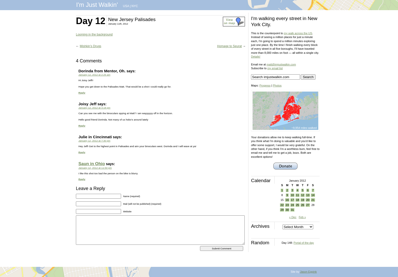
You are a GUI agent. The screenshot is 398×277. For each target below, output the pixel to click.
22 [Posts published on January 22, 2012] (282, 204)
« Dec (292, 217)
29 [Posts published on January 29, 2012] (282, 209)
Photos (277, 85)
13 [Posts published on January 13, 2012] (307, 195)
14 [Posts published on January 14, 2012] (312, 195)
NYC (134, 6)
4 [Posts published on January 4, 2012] (297, 190)
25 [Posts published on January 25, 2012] (297, 204)
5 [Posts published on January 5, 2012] (302, 190)
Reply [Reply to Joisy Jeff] (81, 125)
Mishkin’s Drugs (90, 46)
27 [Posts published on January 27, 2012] (307, 204)
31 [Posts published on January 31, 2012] (292, 209)
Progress (265, 85)
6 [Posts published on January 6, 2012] (307, 190)
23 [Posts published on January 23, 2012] (287, 204)
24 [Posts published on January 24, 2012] (292, 204)
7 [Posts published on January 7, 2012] (313, 190)
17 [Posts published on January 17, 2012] (292, 199)
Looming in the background (94, 34)
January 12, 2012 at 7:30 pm (94, 140)
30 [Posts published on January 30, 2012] (287, 209)
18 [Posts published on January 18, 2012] (297, 199)
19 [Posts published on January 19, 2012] (302, 199)
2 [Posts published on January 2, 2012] (287, 190)
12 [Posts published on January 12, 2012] (302, 195)
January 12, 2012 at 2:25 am (94, 74)
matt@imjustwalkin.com (281, 64)
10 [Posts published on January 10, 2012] (292, 195)
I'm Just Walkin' (97, 4)
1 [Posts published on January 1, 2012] (282, 190)
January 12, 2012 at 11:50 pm (95, 167)
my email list (275, 68)
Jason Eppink (308, 271)
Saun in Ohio (91, 163)
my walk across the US (298, 33)
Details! (255, 56)
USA (126, 6)
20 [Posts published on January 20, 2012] (307, 199)
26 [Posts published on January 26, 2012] (302, 204)
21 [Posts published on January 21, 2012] (312, 199)
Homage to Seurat (229, 46)
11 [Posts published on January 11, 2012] (297, 195)
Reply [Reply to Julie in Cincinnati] (81, 152)
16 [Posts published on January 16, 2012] (287, 199)
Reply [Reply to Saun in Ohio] (81, 179)
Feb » (302, 217)
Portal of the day (303, 242)
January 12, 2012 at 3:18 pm (94, 107)
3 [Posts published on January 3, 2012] (292, 190)
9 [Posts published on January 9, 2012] (287, 195)
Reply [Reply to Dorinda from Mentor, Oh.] (81, 92)
